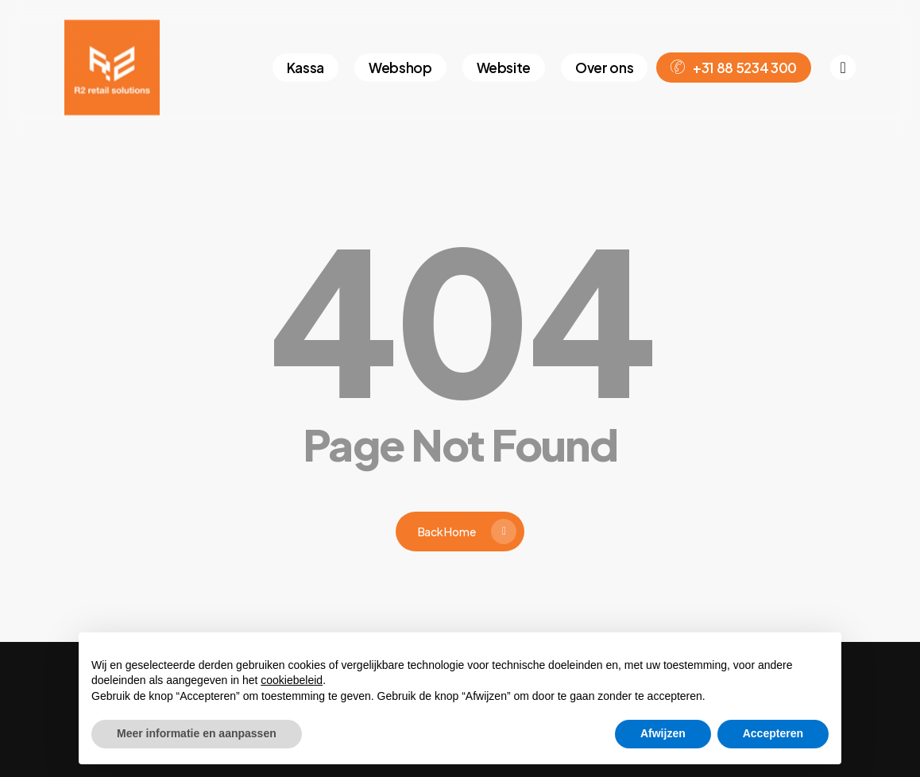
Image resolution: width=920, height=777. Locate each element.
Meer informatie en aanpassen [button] (196, 733)
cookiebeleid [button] (292, 680)
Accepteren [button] (773, 733)
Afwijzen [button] (663, 733)
